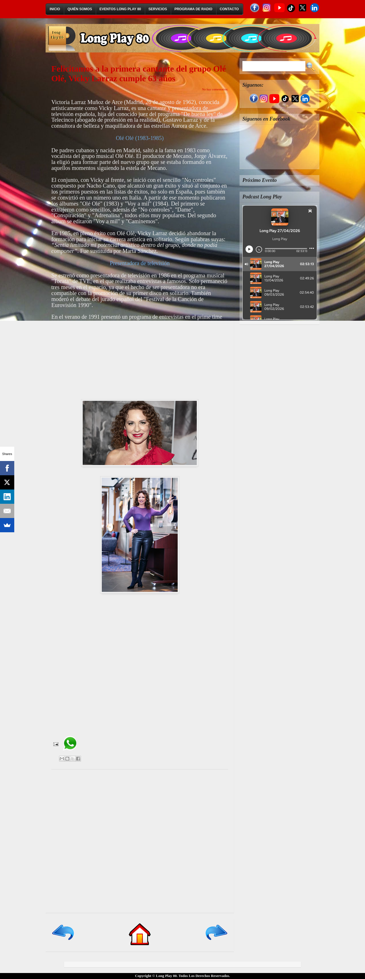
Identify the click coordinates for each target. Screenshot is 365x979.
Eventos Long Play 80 (120, 9)
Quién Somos (80, 9)
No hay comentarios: (215, 89)
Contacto (229, 9)
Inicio (55, 9)
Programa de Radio (193, 9)
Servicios (158, 9)
